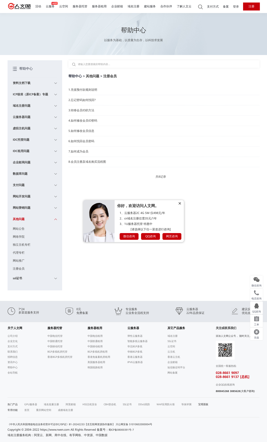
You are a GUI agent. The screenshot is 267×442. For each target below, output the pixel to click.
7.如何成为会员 (78, 151)
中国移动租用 (95, 346)
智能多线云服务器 (137, 341)
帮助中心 (13, 367)
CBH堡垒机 (110, 404)
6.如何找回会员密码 (81, 141)
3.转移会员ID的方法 (81, 110)
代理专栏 (19, 252)
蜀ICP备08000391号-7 (121, 429)
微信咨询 (129, 236)
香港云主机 (174, 356)
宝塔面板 (203, 404)
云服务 (50, 6)
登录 (236, 6)
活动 (38, 6)
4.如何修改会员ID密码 (82, 120)
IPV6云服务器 (135, 362)
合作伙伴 (166, 6)
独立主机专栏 (21, 244)
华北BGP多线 (134, 346)
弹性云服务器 (135, 335)
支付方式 (213, 6)
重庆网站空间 (43, 410)
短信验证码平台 (176, 367)
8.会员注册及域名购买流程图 (87, 161)
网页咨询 (172, 236)
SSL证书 (172, 341)
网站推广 (19, 260)
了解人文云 (184, 6)
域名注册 (133, 6)
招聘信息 (13, 356)
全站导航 (13, 372)
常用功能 (13, 410)
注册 (251, 6)
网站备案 (173, 372)
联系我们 (13, 351)
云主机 (171, 351)
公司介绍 (13, 335)
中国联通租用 (95, 341)
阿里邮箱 (71, 404)
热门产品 (13, 404)
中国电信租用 (95, 335)
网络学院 (19, 236)
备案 (226, 6)
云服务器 (133, 328)
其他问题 (92, 76)
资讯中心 (13, 362)
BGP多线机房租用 (97, 351)
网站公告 (19, 228)
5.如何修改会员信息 (81, 130)
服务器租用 (99, 6)
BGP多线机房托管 (57, 351)
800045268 (222, 391)
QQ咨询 (150, 236)
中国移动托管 (55, 346)
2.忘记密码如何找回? (82, 100)
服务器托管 (80, 6)
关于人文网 (15, 328)
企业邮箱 (117, 6)
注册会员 (19, 268)
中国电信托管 (55, 335)
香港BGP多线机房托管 (59, 356)
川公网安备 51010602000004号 (134, 424)
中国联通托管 (55, 341)
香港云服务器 (135, 356)
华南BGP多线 (134, 351)
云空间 (63, 6)
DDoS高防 (144, 404)
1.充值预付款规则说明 (82, 89)
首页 (26, 410)
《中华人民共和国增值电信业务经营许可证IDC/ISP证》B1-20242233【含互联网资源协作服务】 (61, 424)
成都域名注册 (65, 410)
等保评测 (186, 404)
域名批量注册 (51, 404)
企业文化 (13, 341)
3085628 (235, 391)
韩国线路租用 (95, 367)
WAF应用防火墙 (166, 404)
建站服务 (150, 6)
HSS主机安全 (89, 404)
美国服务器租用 (96, 362)
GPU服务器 (30, 404)
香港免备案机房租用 (99, 356)
